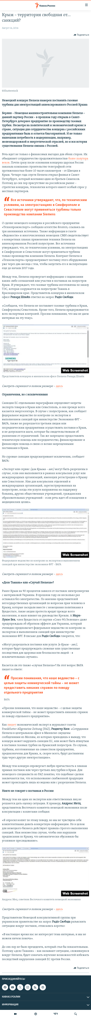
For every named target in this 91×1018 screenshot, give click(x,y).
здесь (59, 386)
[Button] (81, 35)
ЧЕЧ (56, 1014)
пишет (11, 724)
